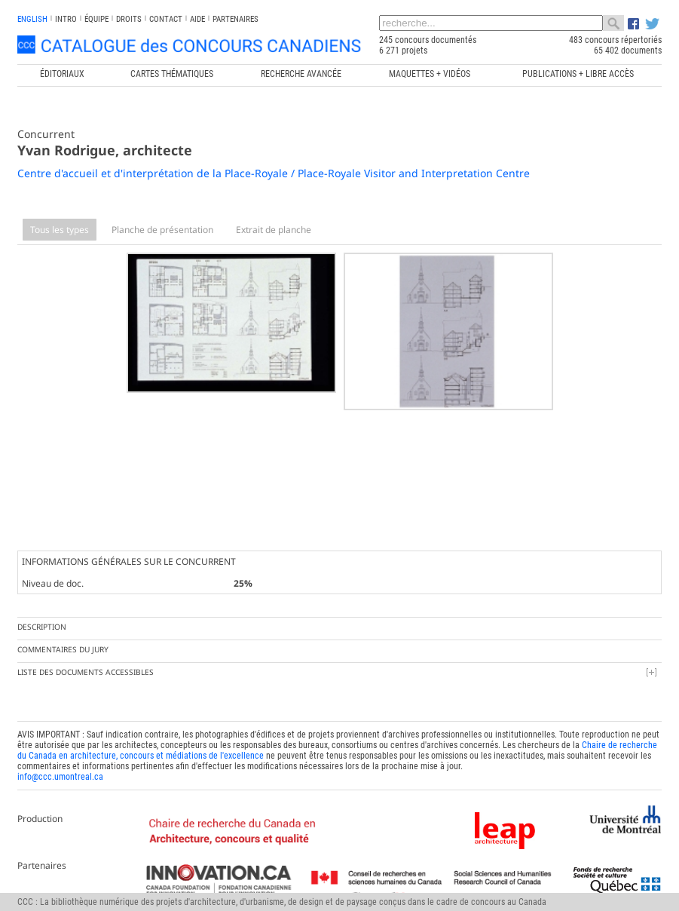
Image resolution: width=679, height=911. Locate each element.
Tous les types (59, 229)
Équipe (96, 19)
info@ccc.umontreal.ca (60, 775)
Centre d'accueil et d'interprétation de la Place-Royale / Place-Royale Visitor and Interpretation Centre (273, 173)
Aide (197, 19)
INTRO (66, 19)
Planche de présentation (162, 229)
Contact (165, 19)
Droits (129, 19)
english (32, 19)
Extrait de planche (273, 229)
